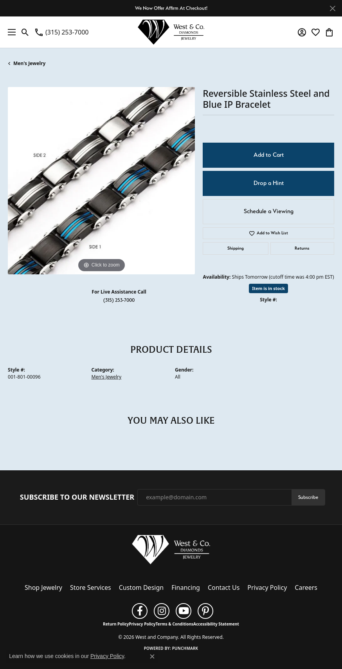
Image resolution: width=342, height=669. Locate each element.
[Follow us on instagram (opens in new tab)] (161, 611)
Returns (302, 248)
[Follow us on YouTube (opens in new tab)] (183, 611)
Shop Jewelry (43, 587)
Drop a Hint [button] (269, 183)
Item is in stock (268, 288)
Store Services (90, 587)
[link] (61, 32)
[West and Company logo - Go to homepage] (171, 32)
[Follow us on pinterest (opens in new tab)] (205, 611)
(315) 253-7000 (119, 300)
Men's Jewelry (29, 63)
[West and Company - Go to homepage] (171, 551)
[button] (25, 32)
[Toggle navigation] (10, 32)
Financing (185, 587)
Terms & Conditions (174, 624)
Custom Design (141, 587)
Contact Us (223, 587)
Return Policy (116, 624)
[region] (101, 180)
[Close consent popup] (152, 656)
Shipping (235, 248)
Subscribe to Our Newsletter (77, 497)
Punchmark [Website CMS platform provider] (185, 648)
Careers (306, 587)
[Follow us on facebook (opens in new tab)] (140, 611)
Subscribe (308, 497)
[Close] (332, 8)
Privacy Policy (267, 587)
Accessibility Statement (216, 624)
